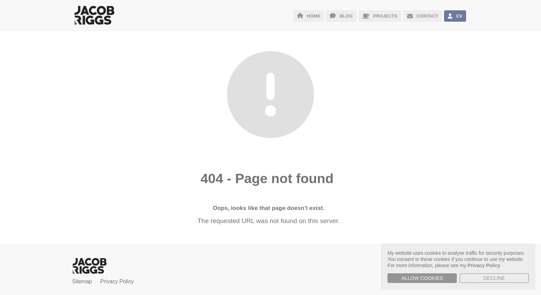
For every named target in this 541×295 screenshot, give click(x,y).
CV (455, 16)
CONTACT (422, 16)
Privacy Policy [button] (484, 265)
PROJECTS (379, 16)
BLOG (341, 16)
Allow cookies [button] (422, 278)
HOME (309, 16)
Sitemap (82, 281)
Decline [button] (494, 278)
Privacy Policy (117, 281)
